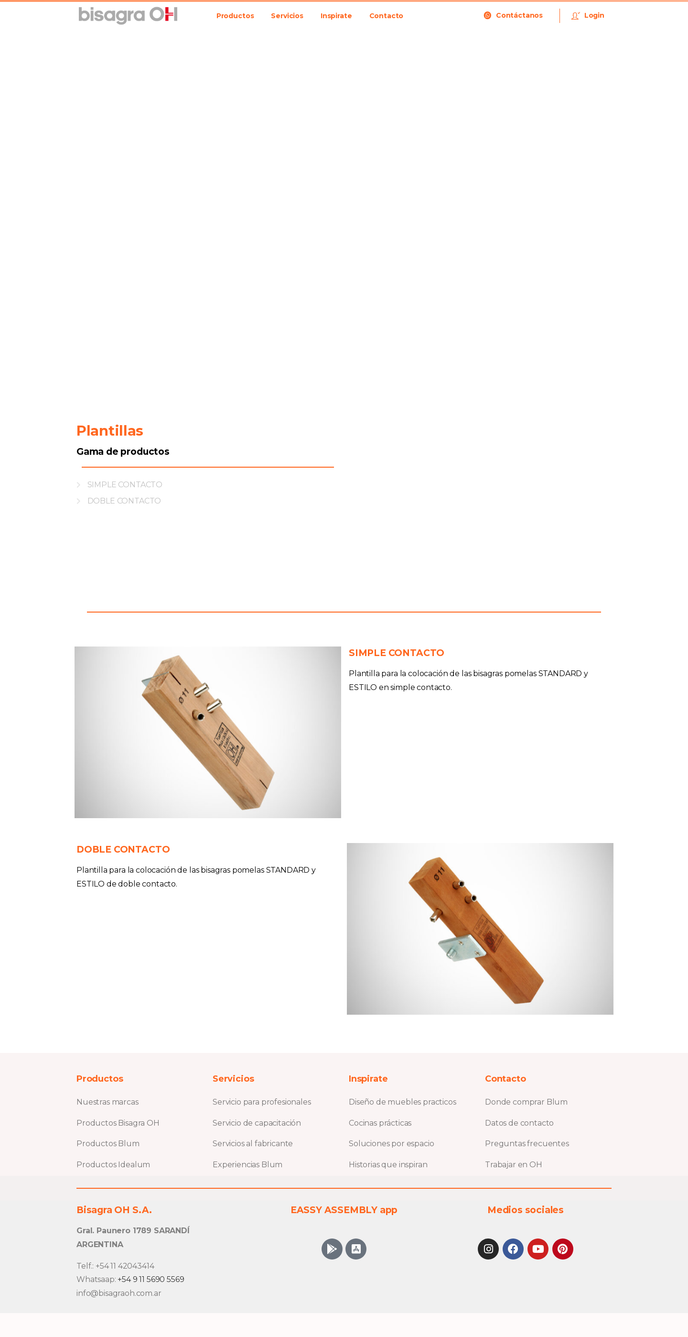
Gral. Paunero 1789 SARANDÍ (133, 1230)
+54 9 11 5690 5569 (151, 1279)
